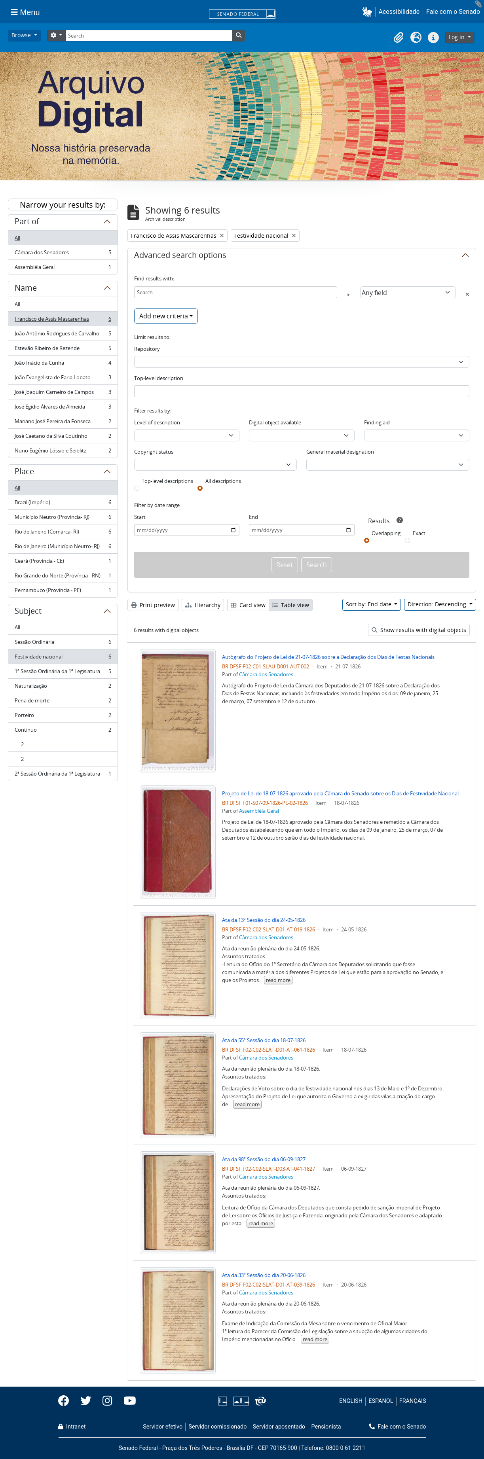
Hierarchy (202, 605)
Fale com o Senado (453, 11)
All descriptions (223, 480)
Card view (248, 605)
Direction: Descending (438, 604)
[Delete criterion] (467, 294)
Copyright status (153, 451)
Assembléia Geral (62, 268)
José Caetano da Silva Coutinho (62, 437)
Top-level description (158, 378)
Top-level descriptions (167, 480)
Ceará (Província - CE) (62, 562)
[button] (368, 11)
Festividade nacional (62, 658)
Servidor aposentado (279, 1426)
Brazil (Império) (62, 504)
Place (24, 473)
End (253, 516)
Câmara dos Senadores (62, 254)
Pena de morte (62, 702)
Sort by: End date (369, 604)
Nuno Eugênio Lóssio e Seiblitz (62, 452)
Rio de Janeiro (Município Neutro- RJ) (62, 548)
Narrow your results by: (63, 204)
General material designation (340, 451)
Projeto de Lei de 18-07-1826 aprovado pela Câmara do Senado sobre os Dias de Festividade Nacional (340, 793)
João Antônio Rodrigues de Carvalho (62, 335)
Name (26, 289)
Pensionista (326, 1426)
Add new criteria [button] (163, 316)
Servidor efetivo (162, 1426)
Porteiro (62, 717)
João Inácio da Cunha (62, 364)
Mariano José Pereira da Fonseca (62, 423)
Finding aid (377, 422)
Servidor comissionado (217, 1426)
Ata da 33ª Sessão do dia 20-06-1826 (264, 1275)
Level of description (157, 422)
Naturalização (62, 687)
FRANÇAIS (412, 1401)
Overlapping (386, 533)
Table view (290, 605)
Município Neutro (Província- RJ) (62, 518)
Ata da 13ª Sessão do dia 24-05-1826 (264, 919)
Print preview (153, 605)
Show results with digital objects (419, 630)
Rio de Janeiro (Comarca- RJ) (62, 533)
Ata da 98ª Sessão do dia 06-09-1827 (264, 1159)
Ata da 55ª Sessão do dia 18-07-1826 (264, 1040)
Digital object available (275, 422)
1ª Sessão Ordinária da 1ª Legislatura (62, 673)
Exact (419, 533)
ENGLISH (351, 1401)
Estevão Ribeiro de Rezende (62, 350)
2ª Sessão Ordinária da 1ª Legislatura (62, 775)
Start (140, 516)
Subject (28, 612)
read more (278, 980)
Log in (457, 37)
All (17, 237)
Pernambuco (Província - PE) (62, 591)
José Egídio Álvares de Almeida (62, 408)
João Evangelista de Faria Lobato (62, 379)
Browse (21, 35)
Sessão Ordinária (62, 643)
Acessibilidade (399, 11)
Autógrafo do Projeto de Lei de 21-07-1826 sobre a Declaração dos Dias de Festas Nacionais (328, 656)
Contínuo (62, 731)
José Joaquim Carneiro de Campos (62, 393)
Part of (27, 223)
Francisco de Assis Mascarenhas (62, 320)
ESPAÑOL (380, 1401)
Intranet (72, 1426)
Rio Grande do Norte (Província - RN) (62, 577)
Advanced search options (180, 256)
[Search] (148, 36)
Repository (147, 348)
